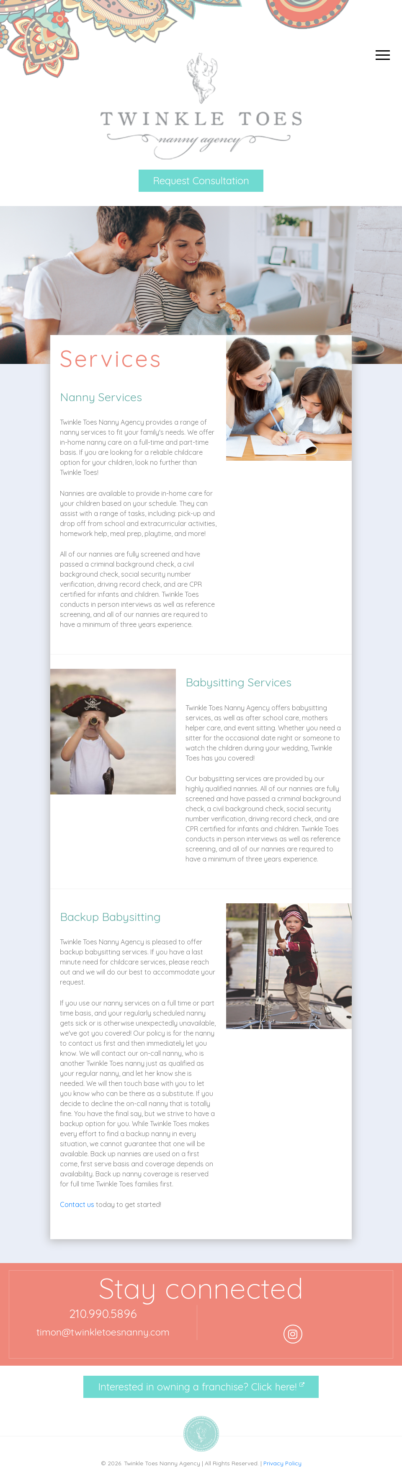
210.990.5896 (103, 1313)
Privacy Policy (282, 1463)
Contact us (77, 1204)
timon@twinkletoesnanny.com (103, 1332)
